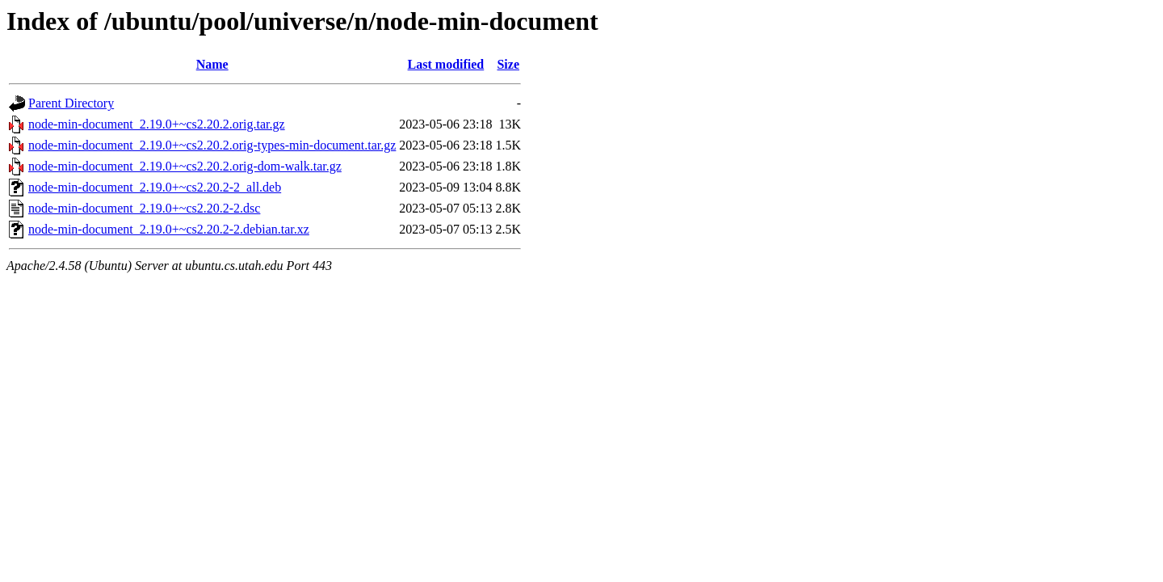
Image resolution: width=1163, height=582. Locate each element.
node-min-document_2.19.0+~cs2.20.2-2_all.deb (154, 187)
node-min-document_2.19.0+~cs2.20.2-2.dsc (144, 208)
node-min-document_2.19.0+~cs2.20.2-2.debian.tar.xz (168, 229)
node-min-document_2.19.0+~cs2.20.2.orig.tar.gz (156, 124)
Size (508, 64)
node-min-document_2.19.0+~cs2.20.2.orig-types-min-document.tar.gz (212, 145)
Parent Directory (71, 103)
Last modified (446, 64)
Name (212, 64)
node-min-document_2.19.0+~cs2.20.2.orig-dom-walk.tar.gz (185, 166)
